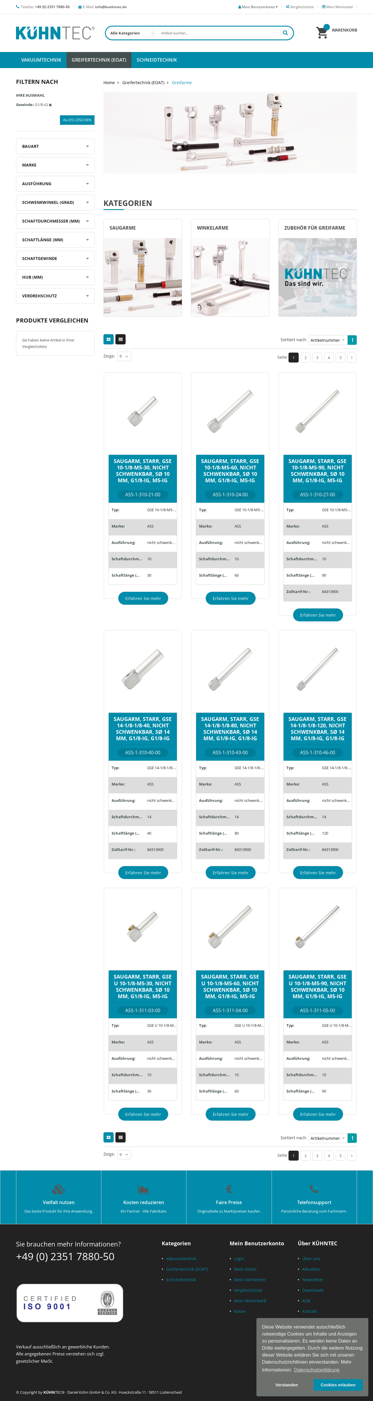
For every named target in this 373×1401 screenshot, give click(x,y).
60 (237, 575)
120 (325, 833)
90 (324, 575)
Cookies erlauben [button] (338, 1385)
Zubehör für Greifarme (314, 228)
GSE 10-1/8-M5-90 (337, 509)
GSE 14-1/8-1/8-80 (249, 767)
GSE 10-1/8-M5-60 (249, 509)
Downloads (313, 1290)
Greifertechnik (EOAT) (143, 82)
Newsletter (312, 1279)
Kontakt (309, 1311)
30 (149, 575)
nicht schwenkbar (162, 542)
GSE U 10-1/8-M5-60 (249, 1025)
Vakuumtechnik (181, 1258)
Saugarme (123, 228)
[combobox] (199, 33)
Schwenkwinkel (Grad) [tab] (48, 202)
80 (237, 833)
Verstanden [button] (286, 1385)
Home (109, 82)
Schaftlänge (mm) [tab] (42, 239)
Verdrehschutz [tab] (39, 296)
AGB (306, 1300)
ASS (150, 526)
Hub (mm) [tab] (32, 277)
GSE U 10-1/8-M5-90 (337, 1025)
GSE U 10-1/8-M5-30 (162, 1025)
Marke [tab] (29, 165)
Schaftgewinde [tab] (39, 258)
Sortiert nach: (294, 339)
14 (149, 816)
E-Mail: (105, 6)
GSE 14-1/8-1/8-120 (337, 767)
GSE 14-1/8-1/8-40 (162, 767)
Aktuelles (311, 1269)
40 (149, 833)
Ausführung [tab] (36, 183)
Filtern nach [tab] (37, 82)
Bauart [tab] (30, 146)
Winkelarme (212, 228)
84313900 (330, 591)
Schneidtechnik (181, 1279)
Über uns (311, 1258)
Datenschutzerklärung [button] (316, 1369)
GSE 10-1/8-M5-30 (162, 509)
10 (149, 558)
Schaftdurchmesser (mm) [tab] (51, 221)
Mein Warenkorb (250, 1300)
